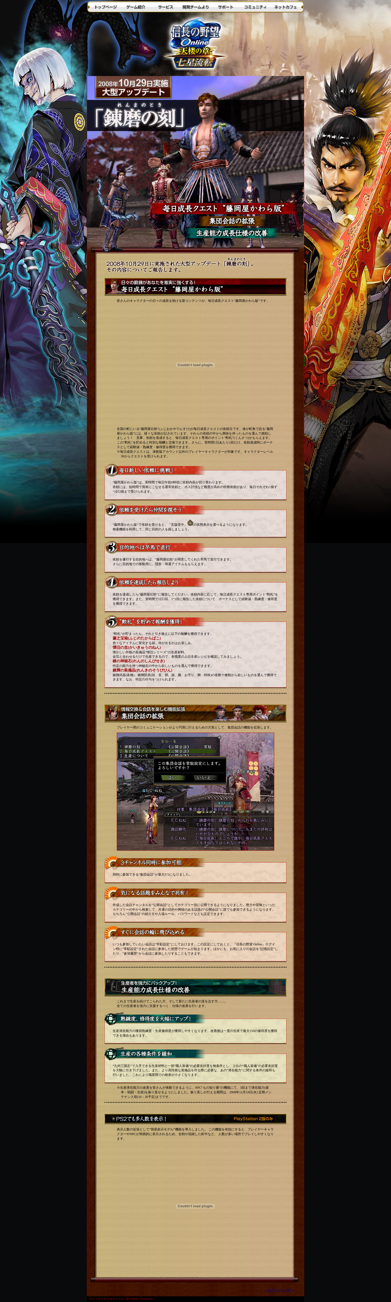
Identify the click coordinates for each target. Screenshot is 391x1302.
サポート (225, 7)
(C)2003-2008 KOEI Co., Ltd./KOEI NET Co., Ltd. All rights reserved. (195, 1299)
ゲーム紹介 (136, 7)
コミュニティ (255, 7)
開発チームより (195, 7)
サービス (166, 7)
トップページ (106, 7)
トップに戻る (195, 45)
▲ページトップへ (280, 1290)
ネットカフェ (285, 7)
